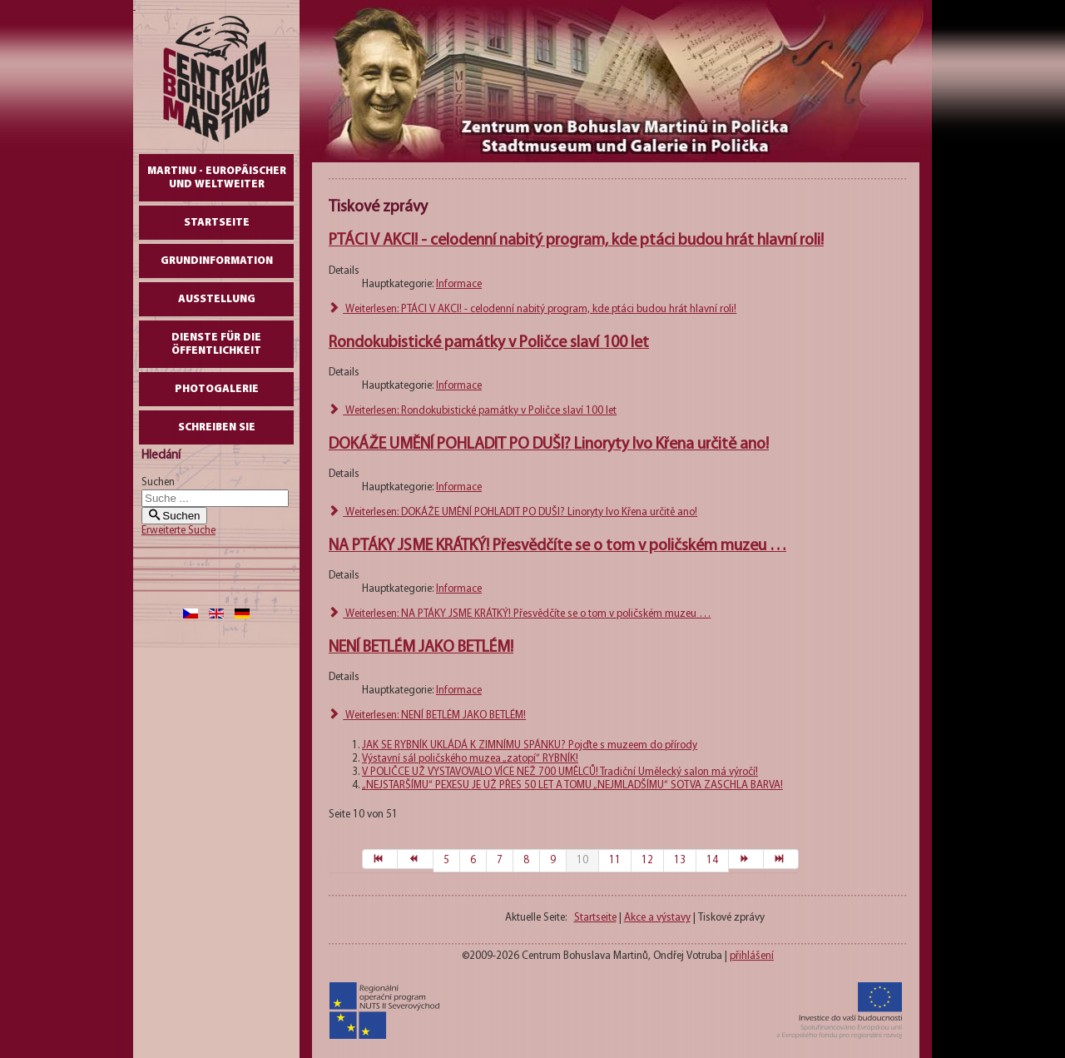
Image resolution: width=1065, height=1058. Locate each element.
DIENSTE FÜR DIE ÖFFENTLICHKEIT (216, 344)
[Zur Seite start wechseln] (380, 859)
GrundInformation (217, 261)
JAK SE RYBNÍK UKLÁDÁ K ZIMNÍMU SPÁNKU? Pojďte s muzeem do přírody (529, 745)
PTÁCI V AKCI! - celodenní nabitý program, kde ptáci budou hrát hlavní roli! (576, 240)
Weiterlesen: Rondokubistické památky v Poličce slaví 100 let (473, 410)
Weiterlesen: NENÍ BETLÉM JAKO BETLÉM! (427, 715)
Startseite (217, 222)
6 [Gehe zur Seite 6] (473, 860)
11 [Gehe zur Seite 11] (615, 860)
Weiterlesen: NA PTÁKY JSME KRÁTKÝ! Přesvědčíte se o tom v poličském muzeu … (520, 613)
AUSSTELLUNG (216, 299)
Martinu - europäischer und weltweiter (216, 178)
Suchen (158, 482)
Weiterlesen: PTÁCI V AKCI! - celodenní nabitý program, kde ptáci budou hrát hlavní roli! (532, 309)
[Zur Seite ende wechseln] (781, 859)
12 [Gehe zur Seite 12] (647, 860)
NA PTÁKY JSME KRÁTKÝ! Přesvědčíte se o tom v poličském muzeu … (557, 546)
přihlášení (752, 956)
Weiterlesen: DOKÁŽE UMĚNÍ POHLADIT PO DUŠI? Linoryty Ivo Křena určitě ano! (513, 512)
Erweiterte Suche (178, 530)
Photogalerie (217, 389)
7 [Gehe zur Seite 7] (500, 860)
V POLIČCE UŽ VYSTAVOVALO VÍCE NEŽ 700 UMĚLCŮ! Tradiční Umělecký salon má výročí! (560, 772)
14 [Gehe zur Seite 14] (712, 860)
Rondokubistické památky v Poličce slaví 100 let (489, 343)
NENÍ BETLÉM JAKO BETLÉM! (421, 647)
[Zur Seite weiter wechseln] (746, 859)
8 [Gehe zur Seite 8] (526, 860)
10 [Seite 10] (582, 860)
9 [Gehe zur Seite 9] (553, 860)
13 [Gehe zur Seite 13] (680, 860)
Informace (459, 284)
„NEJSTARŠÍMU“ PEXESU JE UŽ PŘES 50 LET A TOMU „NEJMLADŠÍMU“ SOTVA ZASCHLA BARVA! (572, 785)
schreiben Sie (216, 427)
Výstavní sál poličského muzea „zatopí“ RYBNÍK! (470, 758)
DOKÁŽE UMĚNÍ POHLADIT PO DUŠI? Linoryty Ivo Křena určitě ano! (549, 444)
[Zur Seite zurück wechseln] (415, 859)
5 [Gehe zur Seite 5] (446, 860)
